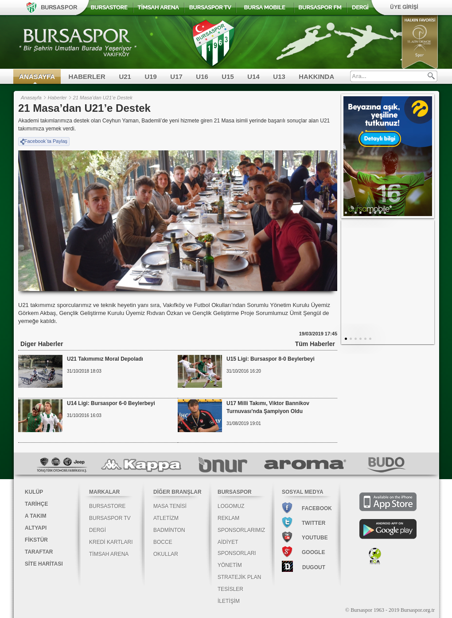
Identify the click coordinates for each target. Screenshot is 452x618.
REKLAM (228, 518)
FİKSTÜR (36, 540)
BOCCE (162, 542)
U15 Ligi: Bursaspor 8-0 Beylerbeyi (270, 359)
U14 (253, 76)
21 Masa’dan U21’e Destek (102, 97)
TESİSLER (230, 589)
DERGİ (97, 530)
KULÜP (34, 492)
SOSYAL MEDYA (302, 492)
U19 (150, 76)
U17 (176, 76)
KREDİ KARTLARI (110, 542)
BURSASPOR (235, 492)
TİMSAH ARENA (109, 554)
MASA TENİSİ (170, 506)
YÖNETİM (230, 565)
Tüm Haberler (315, 343)
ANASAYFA (37, 76)
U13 (279, 76)
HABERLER (87, 76)
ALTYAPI (36, 528)
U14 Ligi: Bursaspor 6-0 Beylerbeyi (111, 403)
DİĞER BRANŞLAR (177, 492)
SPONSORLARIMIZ (241, 530)
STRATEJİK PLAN (239, 577)
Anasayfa (31, 97)
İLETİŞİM (229, 601)
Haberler (57, 97)
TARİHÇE (36, 504)
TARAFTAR (39, 552)
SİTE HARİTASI (44, 564)
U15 (228, 76)
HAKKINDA (316, 76)
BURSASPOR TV (110, 518)
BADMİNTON (169, 530)
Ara (431, 75)
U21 (125, 76)
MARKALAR (104, 492)
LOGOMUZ (231, 506)
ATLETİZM (166, 518)
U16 (202, 76)
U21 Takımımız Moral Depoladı (105, 359)
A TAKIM (36, 516)
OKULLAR (165, 554)
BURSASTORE (107, 506)
